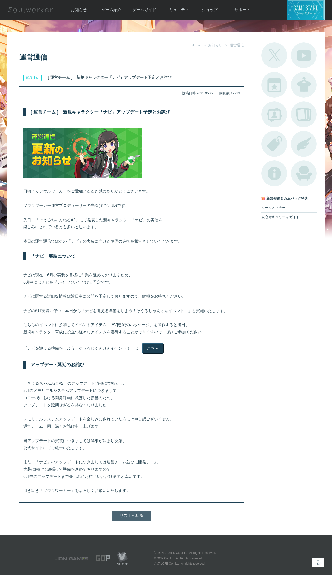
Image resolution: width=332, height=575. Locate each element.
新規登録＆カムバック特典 (287, 198)
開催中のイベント (274, 85)
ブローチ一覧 (304, 144)
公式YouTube (304, 55)
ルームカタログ (304, 173)
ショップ (210, 10)
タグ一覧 (274, 144)
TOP (318, 562)
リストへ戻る (131, 515)
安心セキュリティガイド (280, 217)
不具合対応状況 (274, 173)
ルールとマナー (273, 208)
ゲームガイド (144, 10)
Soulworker (30, 10)
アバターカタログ (304, 85)
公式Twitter (274, 55)
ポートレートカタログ (274, 114)
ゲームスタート (306, 10)
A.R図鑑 (304, 114)
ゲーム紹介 (111, 10)
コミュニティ (177, 10)
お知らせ (79, 10)
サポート (242, 10)
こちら (153, 348)
